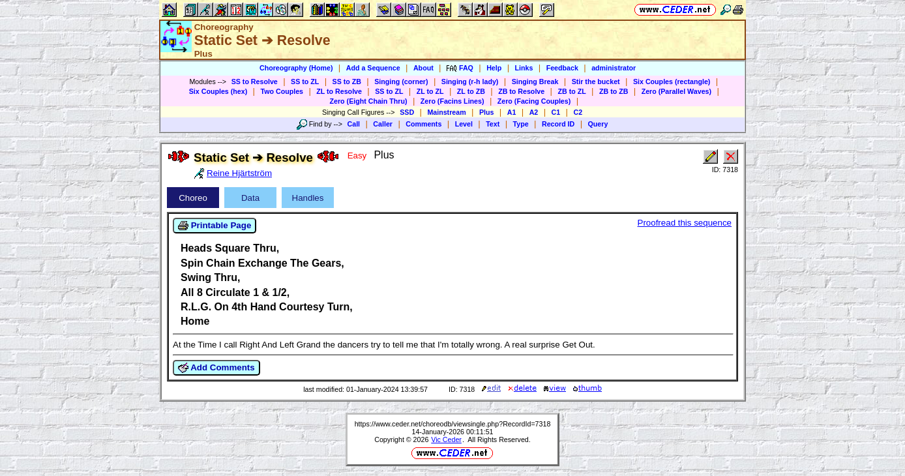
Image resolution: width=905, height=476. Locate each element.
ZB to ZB (613, 91)
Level (464, 124)
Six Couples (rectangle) (671, 81)
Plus (486, 112)
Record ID (558, 124)
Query (598, 124)
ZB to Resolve (521, 91)
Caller (383, 124)
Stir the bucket (596, 81)
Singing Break (535, 81)
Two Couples (281, 91)
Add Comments (216, 368)
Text (492, 124)
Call (354, 124)
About (423, 68)
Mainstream (446, 112)
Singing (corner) (401, 81)
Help (493, 68)
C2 (577, 112)
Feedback (562, 68)
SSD (407, 112)
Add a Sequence (373, 68)
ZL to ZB (471, 91)
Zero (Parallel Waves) (676, 91)
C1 (556, 112)
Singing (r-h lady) (470, 81)
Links (524, 68)
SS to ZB (347, 81)
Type (521, 124)
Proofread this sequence (685, 223)
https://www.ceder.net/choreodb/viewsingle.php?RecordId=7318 (453, 424)
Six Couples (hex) (218, 91)
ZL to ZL (430, 91)
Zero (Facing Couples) (534, 101)
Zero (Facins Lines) (452, 101)
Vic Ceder (446, 439)
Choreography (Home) (296, 68)
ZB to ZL (571, 91)
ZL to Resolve (339, 91)
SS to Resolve (254, 81)
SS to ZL (305, 81)
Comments (423, 124)
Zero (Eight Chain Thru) (369, 101)
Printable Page (214, 225)
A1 (511, 112)
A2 (534, 112)
